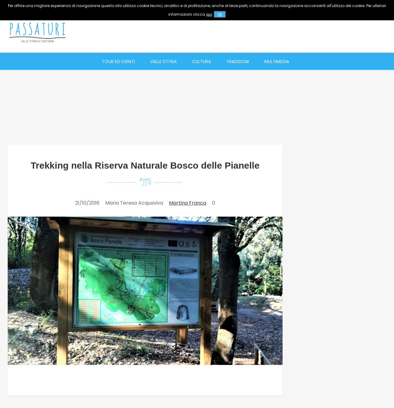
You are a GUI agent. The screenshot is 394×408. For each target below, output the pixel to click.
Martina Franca (187, 202)
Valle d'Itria (163, 61)
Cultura (201, 61)
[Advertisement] (274, 32)
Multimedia (276, 61)
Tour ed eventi (118, 61)
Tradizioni (237, 61)
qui (209, 14)
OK (219, 14)
